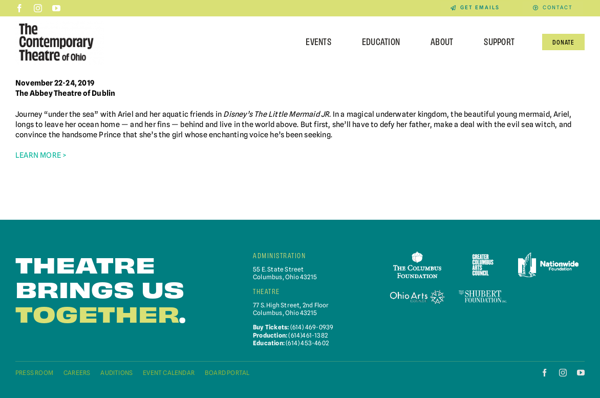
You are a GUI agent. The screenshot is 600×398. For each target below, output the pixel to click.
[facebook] (19, 8)
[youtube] (56, 8)
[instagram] (38, 8)
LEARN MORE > (41, 155)
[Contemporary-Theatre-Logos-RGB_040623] (59, 22)
